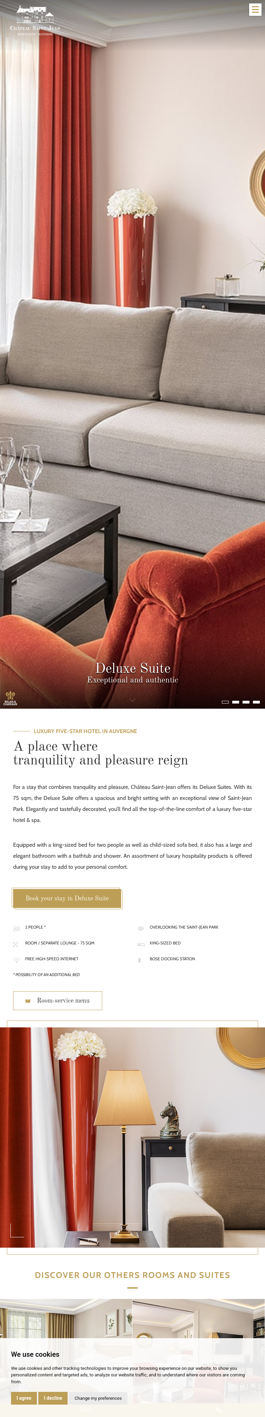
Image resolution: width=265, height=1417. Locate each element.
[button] (225, 702)
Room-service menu (58, 1001)
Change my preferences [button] (98, 1398)
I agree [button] (24, 1398)
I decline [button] (53, 1398)
